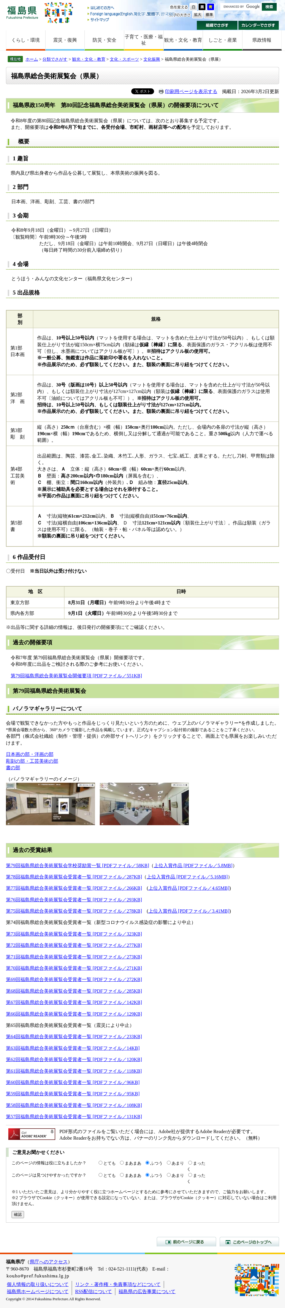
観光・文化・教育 (183, 40)
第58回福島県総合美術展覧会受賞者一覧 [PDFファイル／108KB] (74, 1105)
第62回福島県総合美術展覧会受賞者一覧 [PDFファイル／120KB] (74, 1059)
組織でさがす (217, 25)
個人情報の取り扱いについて (38, 1284)
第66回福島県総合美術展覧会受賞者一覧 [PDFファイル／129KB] (74, 1013)
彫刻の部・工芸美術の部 (32, 761)
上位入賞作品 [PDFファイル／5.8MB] (193, 865)
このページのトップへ (249, 1241)
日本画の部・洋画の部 (29, 754)
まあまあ (133, 1163)
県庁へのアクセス (49, 1261)
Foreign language (131, 14)
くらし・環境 (25, 40)
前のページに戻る (186, 1241)
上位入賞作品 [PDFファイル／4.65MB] (188, 888)
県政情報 (261, 40)
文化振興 (151, 59)
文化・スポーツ (124, 59)
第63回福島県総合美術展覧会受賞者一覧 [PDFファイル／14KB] (73, 1048)
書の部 (13, 767)
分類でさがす (54, 59)
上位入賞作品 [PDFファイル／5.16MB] (187, 876)
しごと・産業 (222, 40)
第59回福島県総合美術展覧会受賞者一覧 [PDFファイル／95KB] (73, 1093)
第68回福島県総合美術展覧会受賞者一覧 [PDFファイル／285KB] (74, 991)
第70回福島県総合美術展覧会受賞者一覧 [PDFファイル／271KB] (74, 968)
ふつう (156, 1163)
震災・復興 (65, 40)
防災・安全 (104, 40)
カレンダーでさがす (258, 25)
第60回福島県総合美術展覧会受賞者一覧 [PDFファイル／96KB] (73, 1082)
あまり (178, 1163)
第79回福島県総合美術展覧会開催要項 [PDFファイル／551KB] (76, 675)
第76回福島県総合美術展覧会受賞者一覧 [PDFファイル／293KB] (74, 899)
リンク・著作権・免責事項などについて (118, 1284)
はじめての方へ (131, 8)
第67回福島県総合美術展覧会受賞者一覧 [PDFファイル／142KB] (74, 1002)
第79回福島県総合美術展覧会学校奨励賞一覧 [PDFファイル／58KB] (77, 865)
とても (109, 1163)
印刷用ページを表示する (191, 91)
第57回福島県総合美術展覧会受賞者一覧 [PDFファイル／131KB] (74, 1116)
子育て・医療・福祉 (144, 40)
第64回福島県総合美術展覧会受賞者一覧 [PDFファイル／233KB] (74, 1036)
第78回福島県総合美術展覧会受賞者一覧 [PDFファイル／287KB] (74, 876)
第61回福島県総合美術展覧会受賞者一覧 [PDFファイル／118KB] (74, 1071)
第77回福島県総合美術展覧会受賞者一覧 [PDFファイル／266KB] (74, 888)
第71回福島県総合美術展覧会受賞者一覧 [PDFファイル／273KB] (74, 956)
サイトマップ (131, 19)
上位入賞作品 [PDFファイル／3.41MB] (188, 911)
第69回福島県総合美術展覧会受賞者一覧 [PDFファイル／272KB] (74, 979)
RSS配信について (93, 1291)
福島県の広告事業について (146, 1291)
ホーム (32, 59)
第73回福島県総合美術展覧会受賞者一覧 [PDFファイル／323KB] (74, 933)
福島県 (22, 12)
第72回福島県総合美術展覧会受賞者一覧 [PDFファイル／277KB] (74, 945)
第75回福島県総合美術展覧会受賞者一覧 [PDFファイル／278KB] (74, 911)
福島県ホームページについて (38, 1291)
